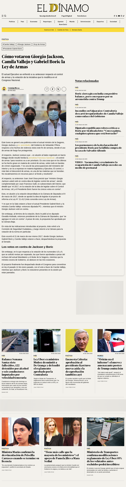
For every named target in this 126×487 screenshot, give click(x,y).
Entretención (86, 22)
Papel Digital (67, 16)
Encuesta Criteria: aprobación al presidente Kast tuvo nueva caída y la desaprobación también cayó (78, 366)
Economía (33, 22)
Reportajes (47, 22)
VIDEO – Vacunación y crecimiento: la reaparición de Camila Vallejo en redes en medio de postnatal (98, 164)
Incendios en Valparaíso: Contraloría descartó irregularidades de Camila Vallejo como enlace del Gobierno (99, 113)
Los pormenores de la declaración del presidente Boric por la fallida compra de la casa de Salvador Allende (98, 147)
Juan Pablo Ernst (38, 387)
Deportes (100, 22)
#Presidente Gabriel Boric (12, 49)
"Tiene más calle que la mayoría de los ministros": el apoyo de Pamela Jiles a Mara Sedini (62, 456)
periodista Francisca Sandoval (41, 158)
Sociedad (113, 22)
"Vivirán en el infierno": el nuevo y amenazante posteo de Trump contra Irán (110, 363)
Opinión (60, 22)
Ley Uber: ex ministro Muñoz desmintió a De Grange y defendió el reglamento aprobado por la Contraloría (47, 366)
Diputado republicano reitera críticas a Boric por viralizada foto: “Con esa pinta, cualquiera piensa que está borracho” (98, 130)
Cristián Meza (13, 88)
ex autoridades (24, 145)
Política (12, 22)
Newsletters (81, 16)
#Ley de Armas (39, 44)
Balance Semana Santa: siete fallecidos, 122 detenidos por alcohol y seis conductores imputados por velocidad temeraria (15, 368)
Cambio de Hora (63, 30)
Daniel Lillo (5, 392)
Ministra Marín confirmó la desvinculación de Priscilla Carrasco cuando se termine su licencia (20, 456)
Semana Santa (77, 30)
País (22, 22)
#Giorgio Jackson (24, 44)
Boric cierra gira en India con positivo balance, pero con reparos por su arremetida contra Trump (96, 96)
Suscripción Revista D (48, 16)
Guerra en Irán (49, 30)
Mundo (72, 22)
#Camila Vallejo (8, 44)
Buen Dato (63, 24)
